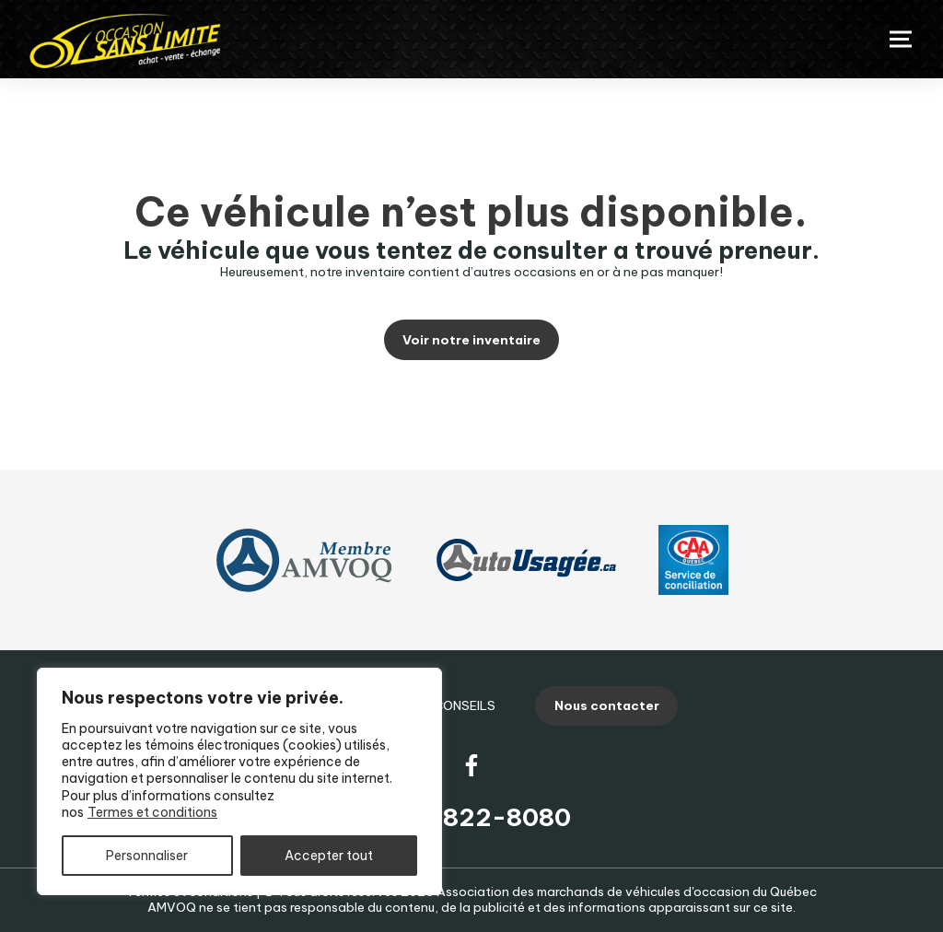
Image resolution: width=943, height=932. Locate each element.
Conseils (464, 705)
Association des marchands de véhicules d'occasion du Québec (627, 891)
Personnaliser (147, 855)
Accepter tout (329, 855)
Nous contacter (606, 705)
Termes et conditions (152, 812)
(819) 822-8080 (471, 817)
